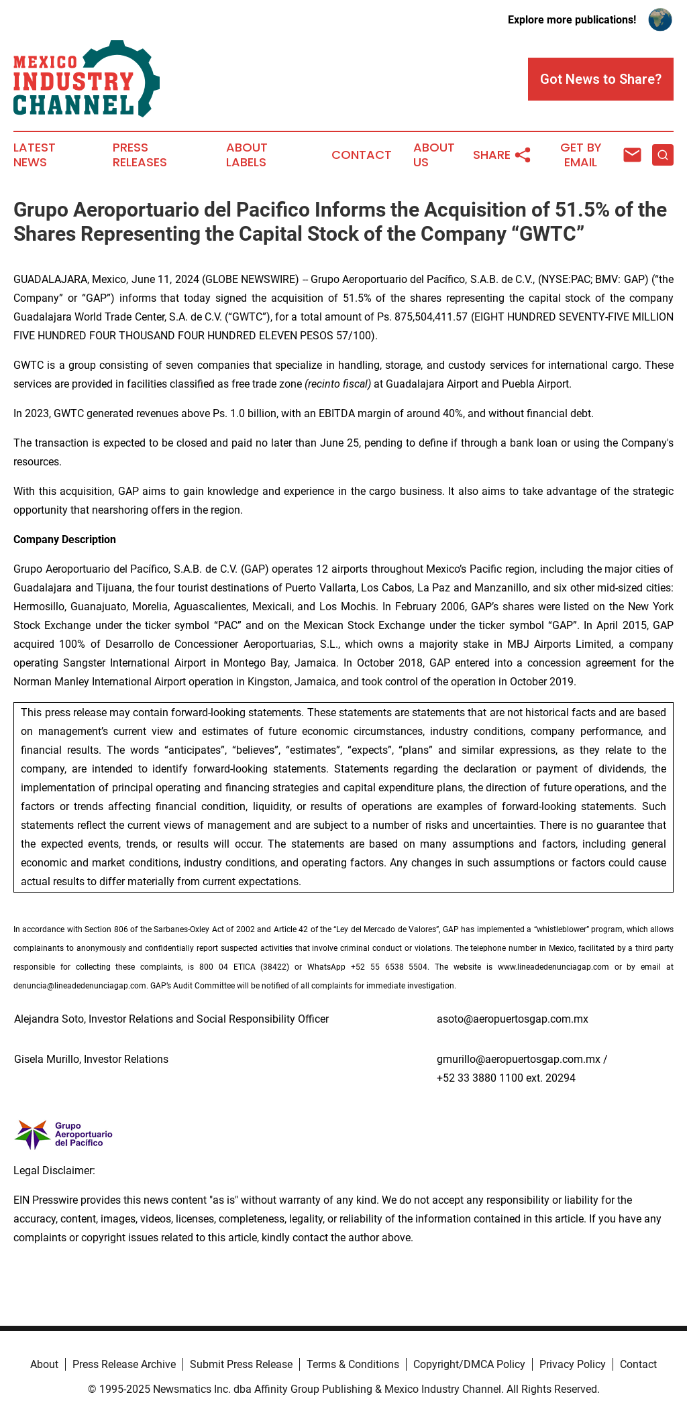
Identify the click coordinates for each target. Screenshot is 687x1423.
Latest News (34, 155)
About (44, 1364)
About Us (434, 155)
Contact (361, 155)
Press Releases (140, 155)
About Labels (247, 155)
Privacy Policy (572, 1364)
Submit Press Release (241, 1364)
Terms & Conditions (353, 1364)
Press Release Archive (124, 1364)
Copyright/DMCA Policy (469, 1364)
